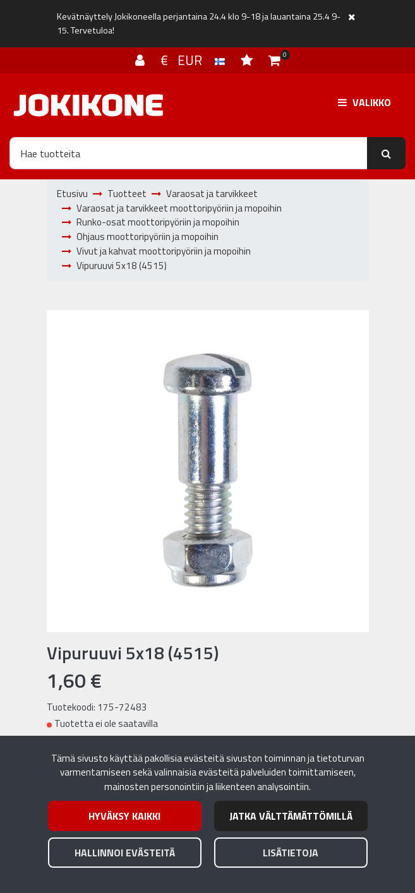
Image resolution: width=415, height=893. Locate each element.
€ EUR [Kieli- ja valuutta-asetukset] (194, 60)
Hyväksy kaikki (124, 816)
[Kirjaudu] (141, 60)
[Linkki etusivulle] (88, 105)
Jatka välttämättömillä (290, 816)
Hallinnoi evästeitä (125, 852)
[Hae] (188, 153)
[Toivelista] (248, 60)
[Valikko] (364, 102)
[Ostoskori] (274, 60)
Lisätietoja (290, 852)
